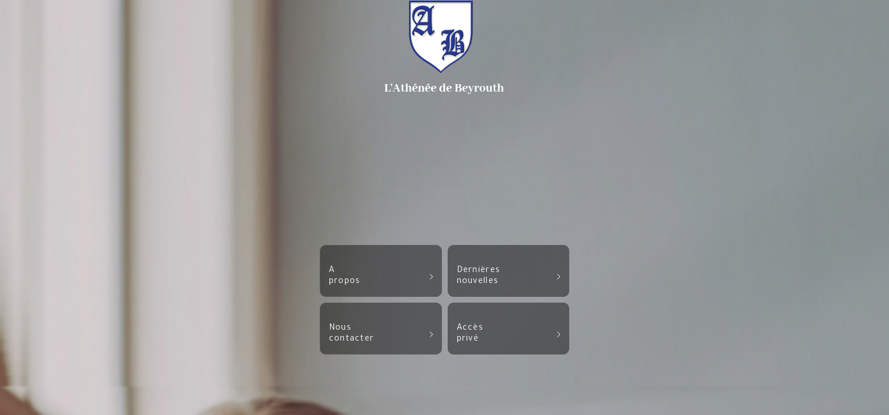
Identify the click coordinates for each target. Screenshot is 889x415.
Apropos (381, 276)
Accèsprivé (509, 334)
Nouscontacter (381, 334)
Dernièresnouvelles (509, 276)
